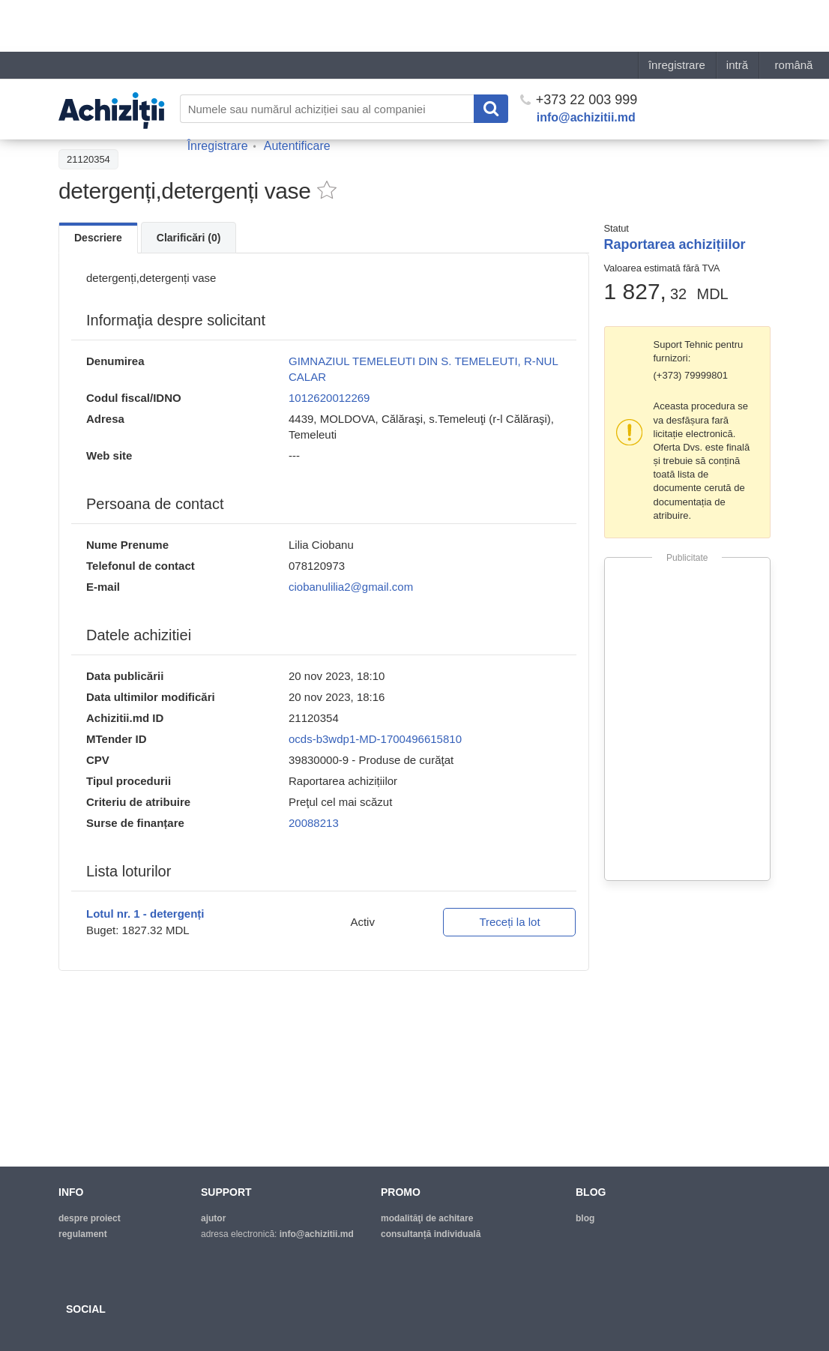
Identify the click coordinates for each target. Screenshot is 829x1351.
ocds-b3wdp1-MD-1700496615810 (375, 738)
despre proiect (89, 1218)
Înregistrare (217, 94)
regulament (82, 1234)
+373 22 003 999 (579, 47)
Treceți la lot (509, 921)
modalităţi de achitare (427, 1218)
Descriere (98, 238)
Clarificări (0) (189, 238)
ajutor (213, 1218)
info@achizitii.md (586, 65)
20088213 (314, 822)
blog (585, 1218)
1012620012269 (329, 397)
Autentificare (297, 94)
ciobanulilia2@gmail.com (351, 586)
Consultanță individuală (430, 1234)
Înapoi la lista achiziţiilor (118, 125)
